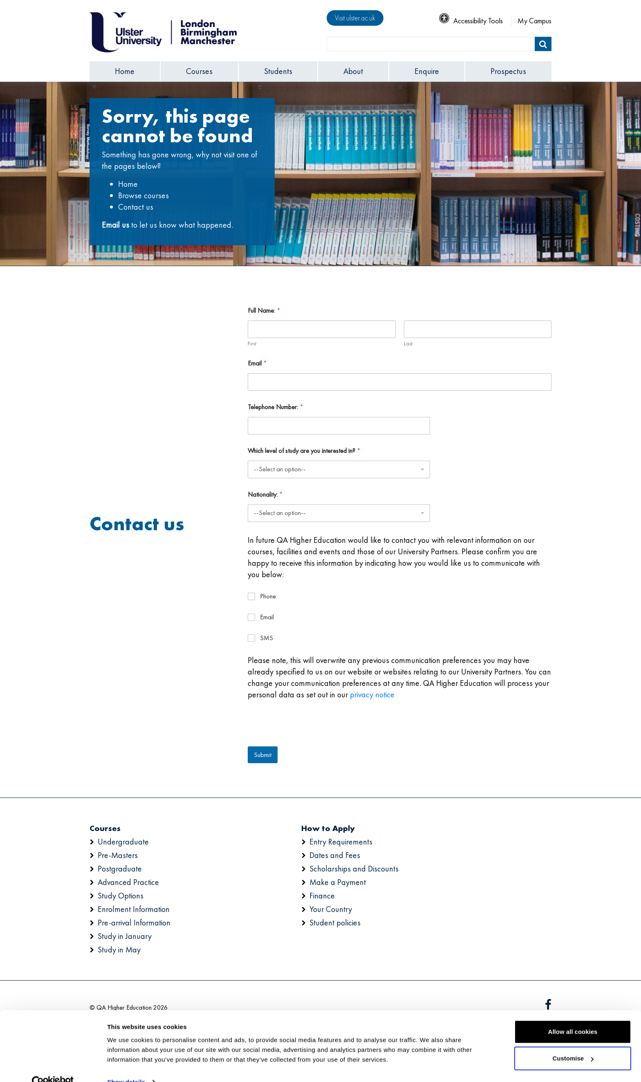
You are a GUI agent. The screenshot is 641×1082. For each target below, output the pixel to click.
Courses (199, 71)
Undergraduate (123, 841)
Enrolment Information (134, 909)
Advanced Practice (128, 882)
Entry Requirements (340, 841)
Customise (573, 1042)
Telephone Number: (275, 407)
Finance (322, 895)
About (353, 71)
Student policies (335, 922)
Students (278, 71)
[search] (431, 44)
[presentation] (310, 741)
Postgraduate (120, 868)
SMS (266, 638)
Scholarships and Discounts (354, 868)
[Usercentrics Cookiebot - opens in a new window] (53, 1066)
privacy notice (372, 694)
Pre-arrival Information (134, 922)
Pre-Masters (118, 855)
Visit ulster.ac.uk (355, 17)
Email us (115, 225)
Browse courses (143, 195)
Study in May (119, 949)
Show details (126, 1065)
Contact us (135, 207)
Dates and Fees (334, 855)
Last (407, 343)
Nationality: (265, 494)
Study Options (120, 895)
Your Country (330, 909)
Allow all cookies (573, 1015)
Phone (268, 596)
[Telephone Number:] (339, 426)
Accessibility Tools (471, 20)
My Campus (534, 20)
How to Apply (328, 828)
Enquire (427, 71)
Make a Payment (337, 882)
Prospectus (508, 71)
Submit (262, 754)
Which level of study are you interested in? (304, 451)
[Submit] (543, 44)
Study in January (125, 936)
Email (257, 363)
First (252, 343)
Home (124, 71)
